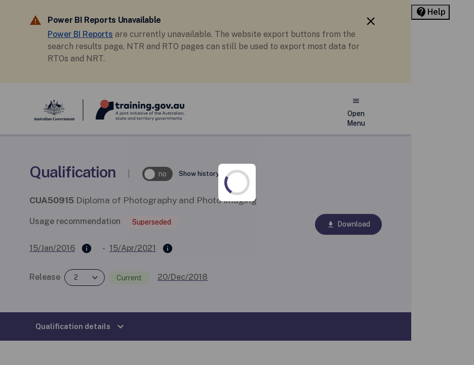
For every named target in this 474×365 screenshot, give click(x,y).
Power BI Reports (139, 34)
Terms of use (84, 331)
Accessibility (83, 250)
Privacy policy (85, 291)
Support (314, 291)
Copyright (311, 250)
